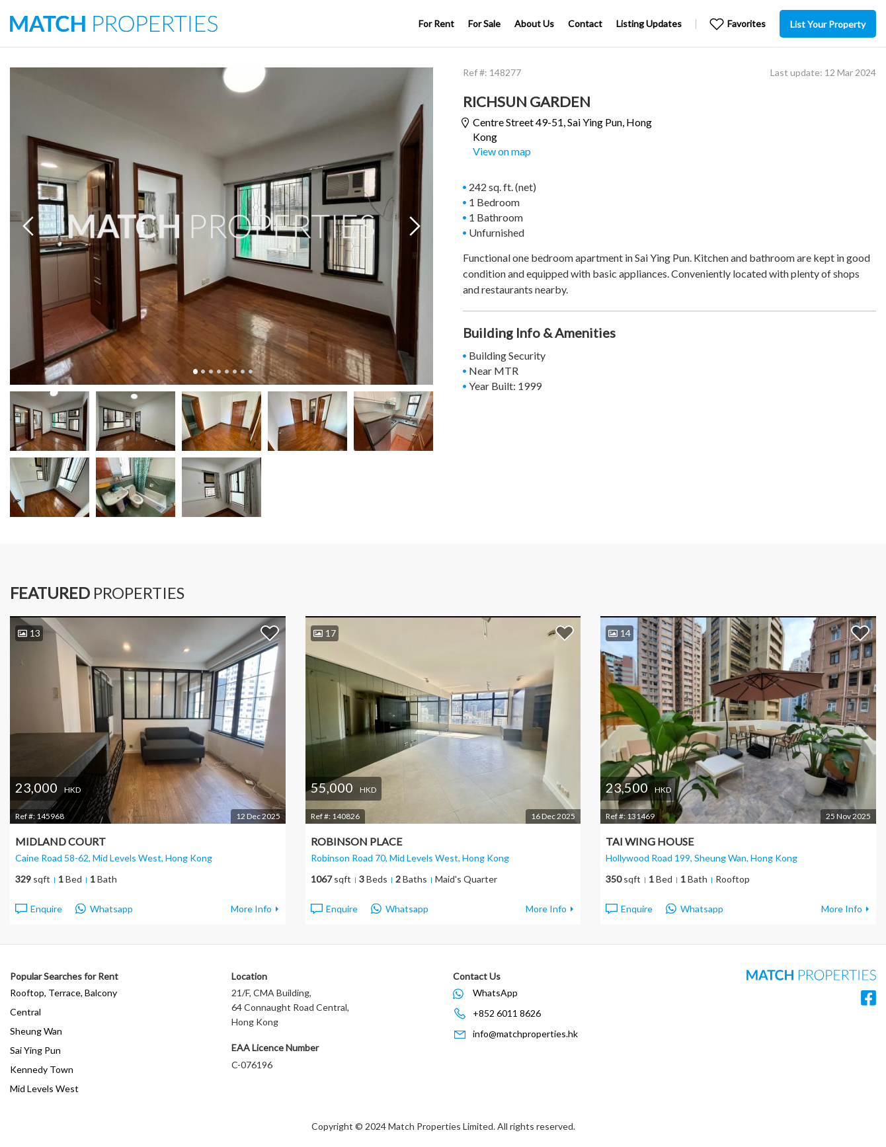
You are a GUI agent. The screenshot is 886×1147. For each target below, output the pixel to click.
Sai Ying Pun (35, 1050)
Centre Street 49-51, (562, 129)
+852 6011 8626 (507, 1013)
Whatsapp (104, 909)
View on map (502, 151)
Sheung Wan (36, 1031)
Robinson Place (356, 841)
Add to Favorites (269, 632)
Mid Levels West (44, 1088)
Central (25, 1011)
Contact (585, 23)
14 (619, 633)
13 (29, 633)
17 (324, 633)
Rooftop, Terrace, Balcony (63, 992)
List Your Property (828, 24)
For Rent (436, 23)
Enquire (38, 909)
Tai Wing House (650, 841)
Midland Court (60, 841)
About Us (534, 23)
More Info (251, 908)
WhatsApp (495, 992)
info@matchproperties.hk (525, 1033)
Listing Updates (649, 23)
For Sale (484, 23)
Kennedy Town (41, 1069)
